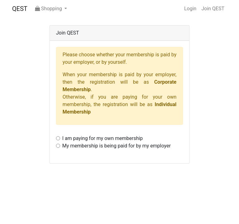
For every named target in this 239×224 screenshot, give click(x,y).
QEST (19, 8)
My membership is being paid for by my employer (116, 146)
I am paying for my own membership (102, 138)
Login (190, 9)
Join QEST (212, 9)
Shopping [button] (49, 9)
